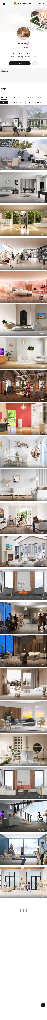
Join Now (41, 3)
